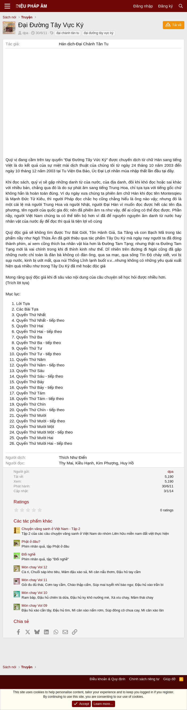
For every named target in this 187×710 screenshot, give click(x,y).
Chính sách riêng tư (144, 679)
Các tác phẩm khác (33, 521)
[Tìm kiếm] (181, 6)
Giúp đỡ (169, 679)
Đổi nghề (28, 554)
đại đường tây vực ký (98, 33)
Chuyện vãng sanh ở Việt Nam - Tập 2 (51, 529)
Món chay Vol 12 (34, 567)
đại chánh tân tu (67, 33)
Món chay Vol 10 (34, 593)
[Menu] (7, 6)
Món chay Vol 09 (34, 605)
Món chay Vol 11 (34, 580)
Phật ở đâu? (31, 542)
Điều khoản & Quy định (107, 679)
